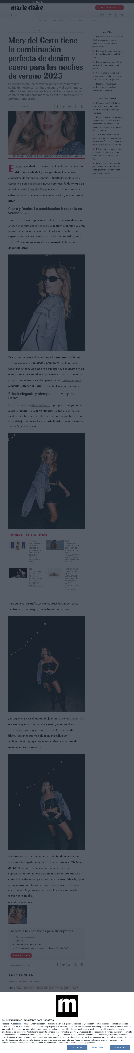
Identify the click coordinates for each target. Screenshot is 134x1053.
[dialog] (67, 1022)
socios (20, 1024)
